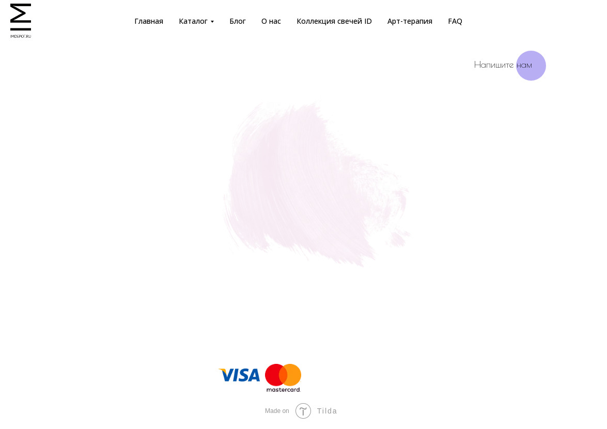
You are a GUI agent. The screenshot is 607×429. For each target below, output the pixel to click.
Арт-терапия (409, 21)
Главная (148, 21)
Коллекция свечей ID (334, 21)
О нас (271, 21)
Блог (237, 21)
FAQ (455, 21)
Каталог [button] (193, 21)
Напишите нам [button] (503, 64)
